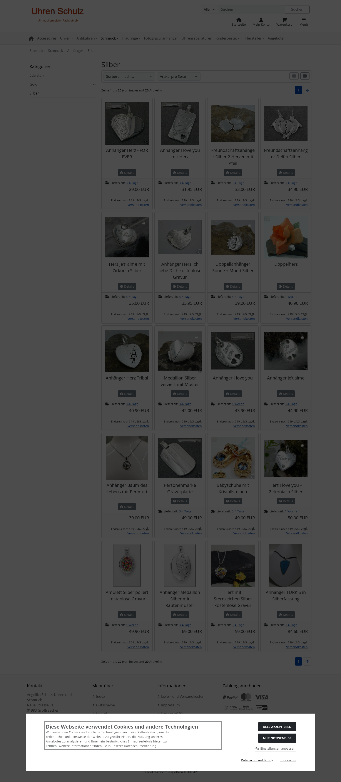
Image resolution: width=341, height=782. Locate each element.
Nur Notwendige (277, 738)
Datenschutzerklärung (257, 760)
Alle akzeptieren (277, 727)
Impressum (288, 760)
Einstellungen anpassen (275, 748)
